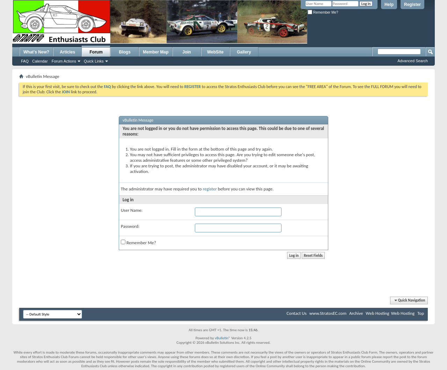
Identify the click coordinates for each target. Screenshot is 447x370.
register (210, 188)
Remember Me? (323, 12)
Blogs (125, 52)
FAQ (25, 61)
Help (389, 4)
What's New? (36, 52)
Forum (96, 52)
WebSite (215, 52)
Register (412, 4)
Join (186, 52)
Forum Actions (64, 61)
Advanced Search (412, 61)
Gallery (244, 52)
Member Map (155, 52)
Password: (130, 226)
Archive (356, 313)
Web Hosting (377, 313)
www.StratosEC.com (327, 313)
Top (420, 313)
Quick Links (94, 61)
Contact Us (297, 313)
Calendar (40, 61)
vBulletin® (222, 338)
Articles (67, 52)
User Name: (131, 210)
